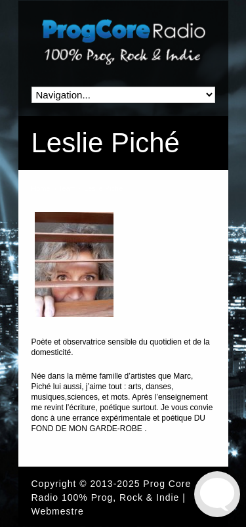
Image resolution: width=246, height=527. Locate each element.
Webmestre (57, 511)
